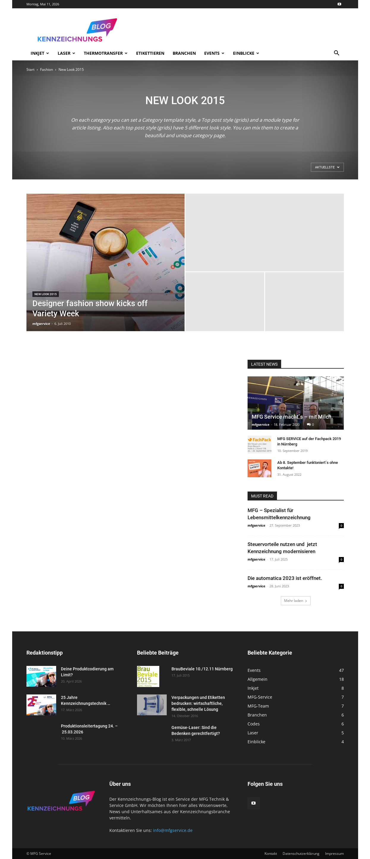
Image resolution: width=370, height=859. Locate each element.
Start (30, 69)
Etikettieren (150, 53)
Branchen (184, 53)
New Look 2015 (45, 294)
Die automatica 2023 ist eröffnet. (285, 578)
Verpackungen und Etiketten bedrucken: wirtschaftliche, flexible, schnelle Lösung (198, 703)
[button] (337, 54)
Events (214, 53)
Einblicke (246, 53)
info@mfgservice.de (173, 830)
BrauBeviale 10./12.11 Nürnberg (202, 668)
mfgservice (41, 323)
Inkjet (40, 53)
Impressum (334, 853)
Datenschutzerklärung (301, 853)
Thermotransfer (105, 53)
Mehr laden (295, 600)
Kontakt (270, 853)
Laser (66, 53)
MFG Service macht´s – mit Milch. (292, 417)
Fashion (46, 69)
